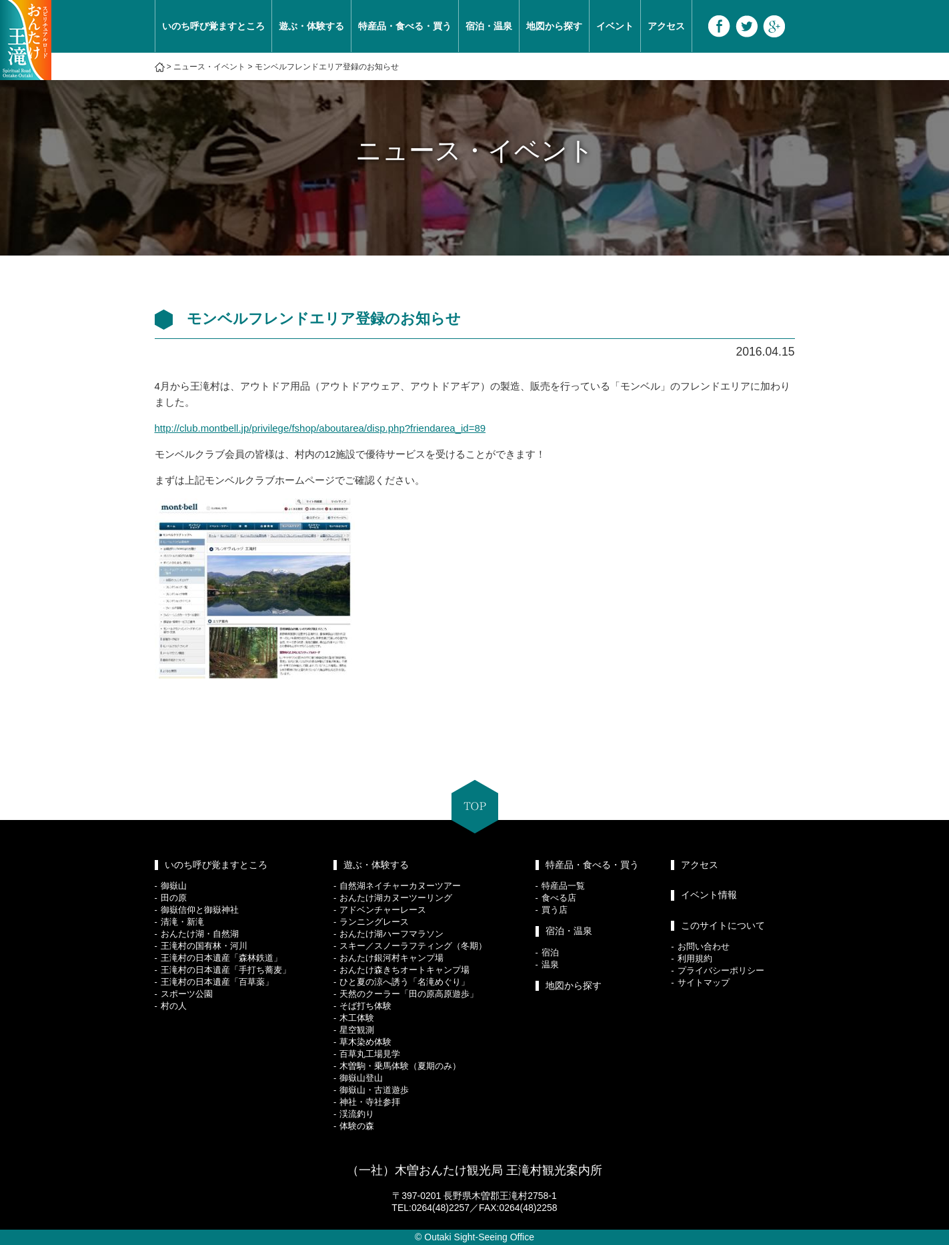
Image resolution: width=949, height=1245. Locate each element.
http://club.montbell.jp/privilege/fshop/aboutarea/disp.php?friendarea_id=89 (320, 428)
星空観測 (356, 1030)
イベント (615, 26)
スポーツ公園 (187, 994)
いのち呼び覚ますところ (213, 26)
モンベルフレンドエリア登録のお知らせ (327, 66)
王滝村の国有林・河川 (204, 946)
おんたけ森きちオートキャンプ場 (404, 970)
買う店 (555, 910)
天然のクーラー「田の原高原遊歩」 (408, 994)
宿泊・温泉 (488, 26)
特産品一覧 (563, 886)
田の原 (174, 898)
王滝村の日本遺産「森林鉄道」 (221, 958)
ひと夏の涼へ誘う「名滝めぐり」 (404, 982)
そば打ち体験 (365, 1006)
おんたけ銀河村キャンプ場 (391, 958)
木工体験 (356, 1018)
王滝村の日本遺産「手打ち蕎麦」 (226, 970)
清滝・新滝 (182, 922)
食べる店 (559, 898)
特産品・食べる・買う (404, 26)
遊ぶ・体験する (311, 26)
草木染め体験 (365, 1042)
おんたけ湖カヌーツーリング (395, 898)
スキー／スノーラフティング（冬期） (413, 946)
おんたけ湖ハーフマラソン (391, 934)
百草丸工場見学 (369, 1054)
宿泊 (550, 952)
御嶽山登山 (361, 1078)
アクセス (666, 26)
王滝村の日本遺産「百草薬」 (217, 982)
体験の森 (356, 1126)
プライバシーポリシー (721, 970)
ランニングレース (374, 922)
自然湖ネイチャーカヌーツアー (400, 886)
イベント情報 (709, 894)
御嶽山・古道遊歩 (374, 1090)
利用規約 (695, 958)
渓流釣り (356, 1114)
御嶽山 (174, 886)
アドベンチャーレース (382, 910)
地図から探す (554, 26)
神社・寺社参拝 (369, 1102)
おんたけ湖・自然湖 (200, 934)
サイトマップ (704, 982)
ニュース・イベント (209, 66)
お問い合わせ (704, 946)
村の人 (174, 1006)
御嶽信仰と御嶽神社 (200, 910)
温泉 (550, 964)
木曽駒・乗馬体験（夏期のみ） (400, 1066)
